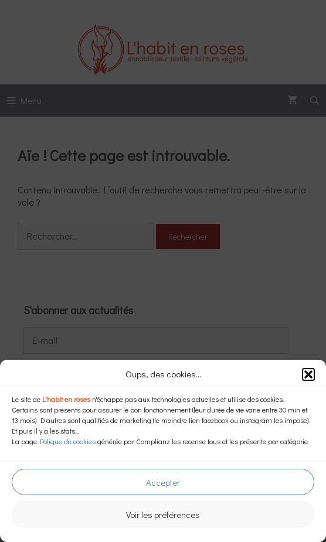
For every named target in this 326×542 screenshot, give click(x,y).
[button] (308, 374)
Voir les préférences (163, 514)
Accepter (163, 482)
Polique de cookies (68, 441)
